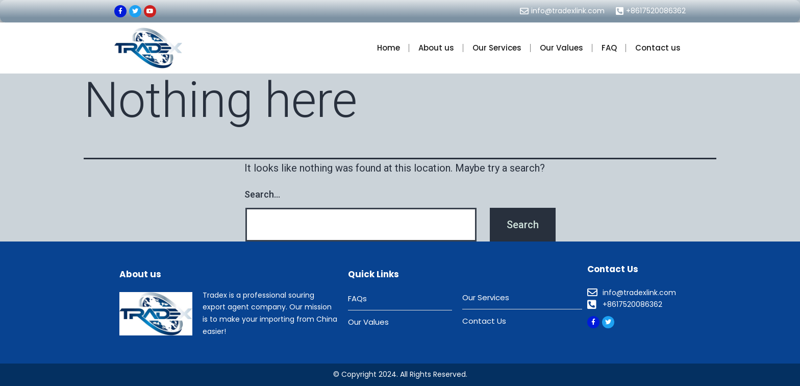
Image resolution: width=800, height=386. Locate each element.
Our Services (496, 47)
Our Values (561, 47)
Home (388, 47)
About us (436, 47)
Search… (262, 194)
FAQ (609, 47)
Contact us (658, 47)
